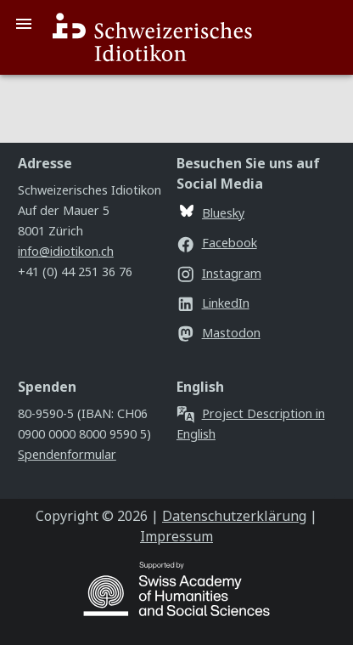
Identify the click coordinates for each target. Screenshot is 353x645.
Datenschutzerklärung (234, 515)
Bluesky (212, 213)
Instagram (218, 273)
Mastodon (218, 333)
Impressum (176, 536)
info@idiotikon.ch (66, 251)
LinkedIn (212, 303)
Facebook (216, 243)
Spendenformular (67, 454)
